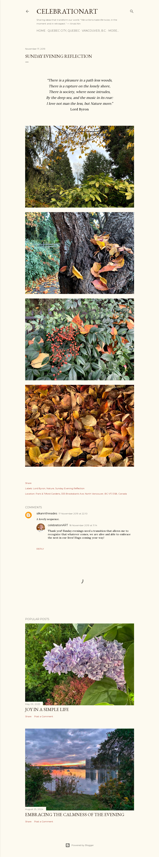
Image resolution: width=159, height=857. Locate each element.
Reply (40, 548)
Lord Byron (39, 488)
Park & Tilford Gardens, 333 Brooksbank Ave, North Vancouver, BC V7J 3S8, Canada (81, 493)
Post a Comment (43, 716)
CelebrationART (67, 11)
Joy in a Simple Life (47, 709)
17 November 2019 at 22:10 (73, 513)
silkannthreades (46, 513)
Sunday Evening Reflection (70, 488)
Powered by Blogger (79, 845)
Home (41, 30)
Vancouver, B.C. (94, 30)
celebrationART (58, 525)
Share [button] (28, 483)
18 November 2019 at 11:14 (83, 525)
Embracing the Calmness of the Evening (74, 814)
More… (113, 30)
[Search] (132, 10)
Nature (50, 488)
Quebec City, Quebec (64, 30)
